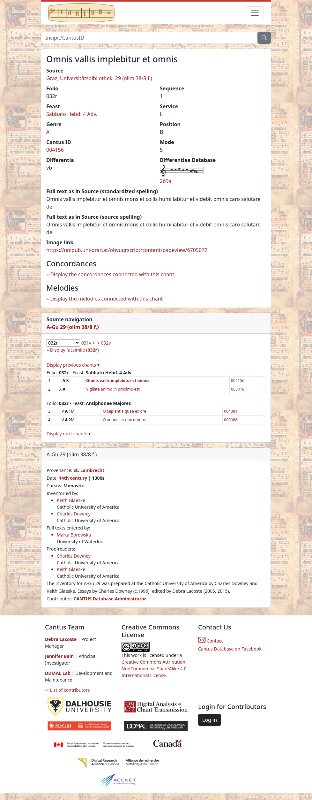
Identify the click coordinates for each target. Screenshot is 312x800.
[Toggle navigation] (255, 12)
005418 (237, 389)
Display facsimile (74, 350)
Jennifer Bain (60, 656)
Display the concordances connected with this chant (112, 274)
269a (165, 181)
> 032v (104, 343)
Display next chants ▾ (69, 433)
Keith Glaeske (71, 500)
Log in (209, 719)
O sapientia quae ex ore (124, 411)
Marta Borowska (74, 535)
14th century (73, 478)
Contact (210, 641)
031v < (88, 343)
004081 (230, 411)
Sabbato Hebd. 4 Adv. (71, 114)
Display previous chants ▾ (73, 365)
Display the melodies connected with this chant (106, 298)
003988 (230, 420)
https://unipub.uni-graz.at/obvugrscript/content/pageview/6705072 (126, 250)
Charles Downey (74, 514)
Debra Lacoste (61, 639)
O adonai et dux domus (124, 420)
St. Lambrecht (88, 470)
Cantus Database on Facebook (230, 649)
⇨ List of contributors (67, 690)
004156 (55, 149)
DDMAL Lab (58, 673)
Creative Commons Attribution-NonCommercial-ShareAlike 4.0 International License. (154, 668)
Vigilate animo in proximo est (113, 389)
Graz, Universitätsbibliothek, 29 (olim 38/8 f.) (99, 78)
